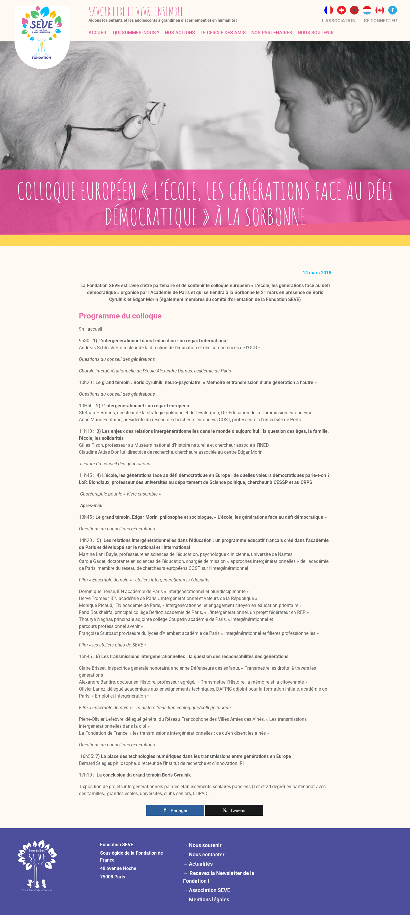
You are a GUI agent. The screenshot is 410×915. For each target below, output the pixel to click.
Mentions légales (209, 899)
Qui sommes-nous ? (136, 32)
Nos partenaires (271, 32)
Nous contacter (207, 854)
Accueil (97, 32)
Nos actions (180, 32)
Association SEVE (209, 890)
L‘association (338, 21)
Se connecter (380, 21)
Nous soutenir (316, 32)
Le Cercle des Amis (223, 32)
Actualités (201, 864)
